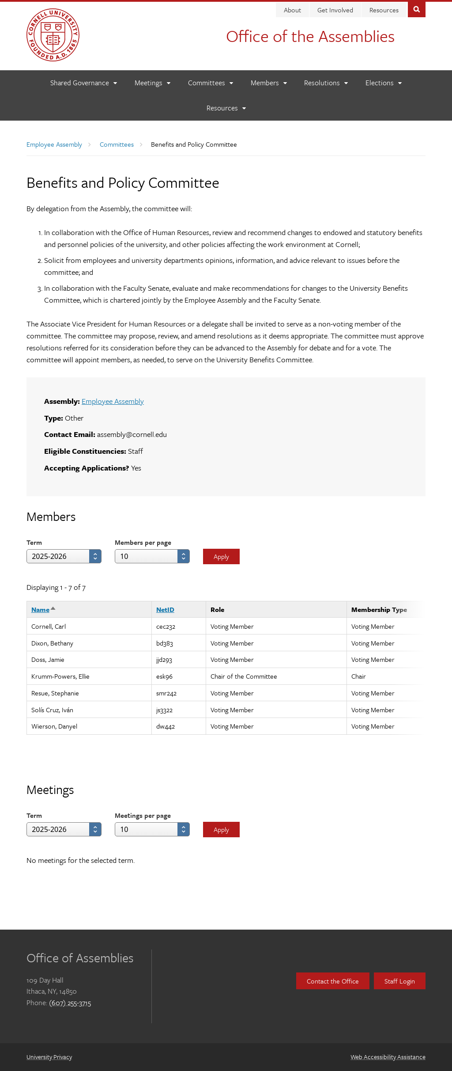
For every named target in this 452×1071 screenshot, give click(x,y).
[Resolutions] (325, 82)
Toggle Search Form (417, 8)
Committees (117, 144)
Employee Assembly (54, 144)
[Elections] (383, 82)
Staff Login (399, 981)
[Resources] (226, 108)
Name (43, 609)
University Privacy (49, 1056)
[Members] (268, 82)
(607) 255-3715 (70, 1002)
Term (34, 542)
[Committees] (210, 82)
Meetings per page (143, 815)
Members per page (143, 542)
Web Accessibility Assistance (388, 1056)
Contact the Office (333, 981)
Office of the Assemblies (310, 35)
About (292, 10)
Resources (384, 10)
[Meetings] (152, 82)
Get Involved (335, 10)
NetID (165, 609)
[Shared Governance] (83, 82)
